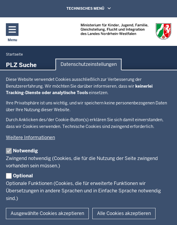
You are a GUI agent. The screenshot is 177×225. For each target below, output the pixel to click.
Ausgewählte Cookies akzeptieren (47, 213)
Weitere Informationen (30, 137)
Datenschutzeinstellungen (89, 64)
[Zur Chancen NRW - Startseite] (126, 31)
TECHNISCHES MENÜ (97, 8)
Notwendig (25, 151)
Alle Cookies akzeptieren (124, 213)
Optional (23, 176)
